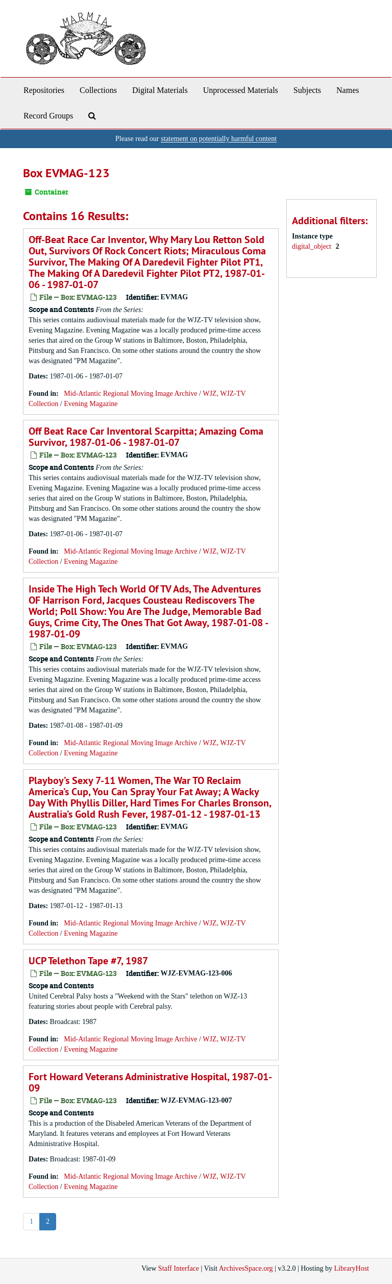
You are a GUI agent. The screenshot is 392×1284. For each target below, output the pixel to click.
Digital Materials (160, 90)
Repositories (43, 90)
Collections (98, 90)
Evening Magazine (90, 404)
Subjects (307, 90)
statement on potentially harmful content (219, 138)
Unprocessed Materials (240, 90)
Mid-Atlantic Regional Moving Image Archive (130, 393)
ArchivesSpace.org (246, 1268)
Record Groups (48, 115)
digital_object (312, 246)
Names (347, 90)
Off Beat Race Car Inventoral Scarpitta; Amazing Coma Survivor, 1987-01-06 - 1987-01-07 (146, 436)
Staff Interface (178, 1268)
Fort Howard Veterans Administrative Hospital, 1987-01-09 (150, 1082)
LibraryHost (351, 1268)
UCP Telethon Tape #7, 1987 (88, 960)
